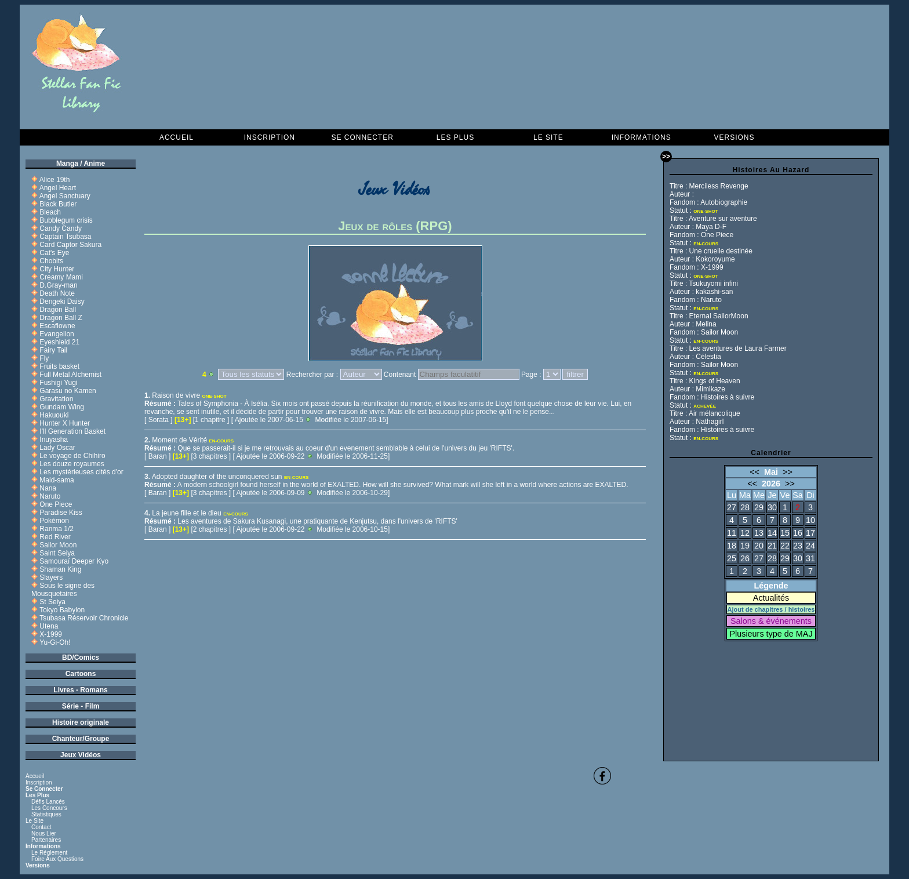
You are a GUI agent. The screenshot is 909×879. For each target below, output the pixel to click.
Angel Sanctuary (64, 196)
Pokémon (54, 521)
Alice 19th (54, 180)
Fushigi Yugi (58, 383)
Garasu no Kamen (67, 391)
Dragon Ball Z (60, 318)
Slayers (51, 577)
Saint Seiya (57, 553)
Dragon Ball (57, 310)
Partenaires (46, 840)
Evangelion (56, 334)
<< (754, 472)
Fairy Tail (53, 350)
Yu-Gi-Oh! (54, 642)
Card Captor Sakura (70, 245)
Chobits (51, 261)
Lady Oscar (57, 448)
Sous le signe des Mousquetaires (62, 590)
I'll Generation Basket (72, 431)
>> (787, 472)
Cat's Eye (54, 253)
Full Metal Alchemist (70, 375)
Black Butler (58, 204)
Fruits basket (59, 366)
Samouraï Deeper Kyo (73, 561)
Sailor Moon (58, 545)
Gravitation (56, 399)
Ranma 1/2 (56, 529)
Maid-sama (56, 480)
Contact (41, 827)
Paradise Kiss (60, 512)
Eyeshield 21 (59, 342)
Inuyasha (53, 439)
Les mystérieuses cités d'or (81, 472)
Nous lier (43, 833)
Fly (44, 358)
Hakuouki (53, 415)
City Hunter (56, 269)
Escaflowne (57, 326)
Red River (54, 537)
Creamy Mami (61, 277)
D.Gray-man (58, 285)
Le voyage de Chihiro (72, 456)
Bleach (50, 212)
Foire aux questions (57, 859)
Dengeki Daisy (61, 301)
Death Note (57, 293)
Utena (48, 626)
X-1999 (50, 634)
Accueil (176, 137)
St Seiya (52, 602)
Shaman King (60, 569)
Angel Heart (57, 188)
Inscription (269, 137)
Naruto (49, 496)
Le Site (548, 137)
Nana (47, 488)
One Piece (55, 504)
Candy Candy (60, 228)
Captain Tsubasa (65, 237)
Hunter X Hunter (64, 423)
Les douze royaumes (71, 464)
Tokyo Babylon (62, 610)
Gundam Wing (61, 407)
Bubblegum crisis (65, 220)
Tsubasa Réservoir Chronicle (83, 618)
